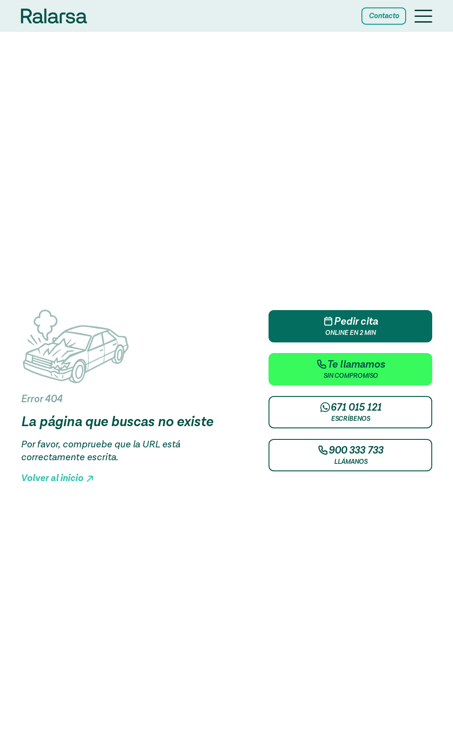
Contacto (384, 16)
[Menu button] (423, 17)
